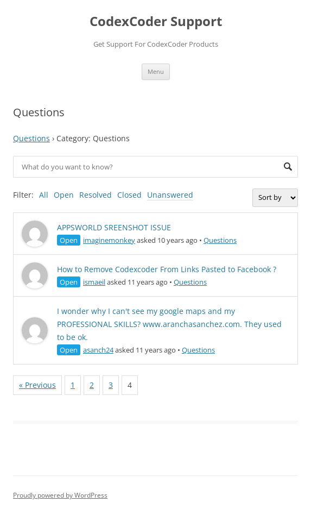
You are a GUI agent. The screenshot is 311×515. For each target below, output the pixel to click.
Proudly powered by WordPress (60, 495)
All (43, 195)
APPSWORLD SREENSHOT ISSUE (114, 227)
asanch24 (98, 350)
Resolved (95, 195)
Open (64, 195)
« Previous (37, 385)
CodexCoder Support (156, 21)
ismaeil (94, 282)
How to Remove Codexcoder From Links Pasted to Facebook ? (166, 269)
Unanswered (170, 195)
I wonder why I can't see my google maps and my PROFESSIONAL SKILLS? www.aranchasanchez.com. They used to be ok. (169, 324)
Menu (156, 71)
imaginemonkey (109, 240)
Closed (129, 195)
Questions (31, 138)
